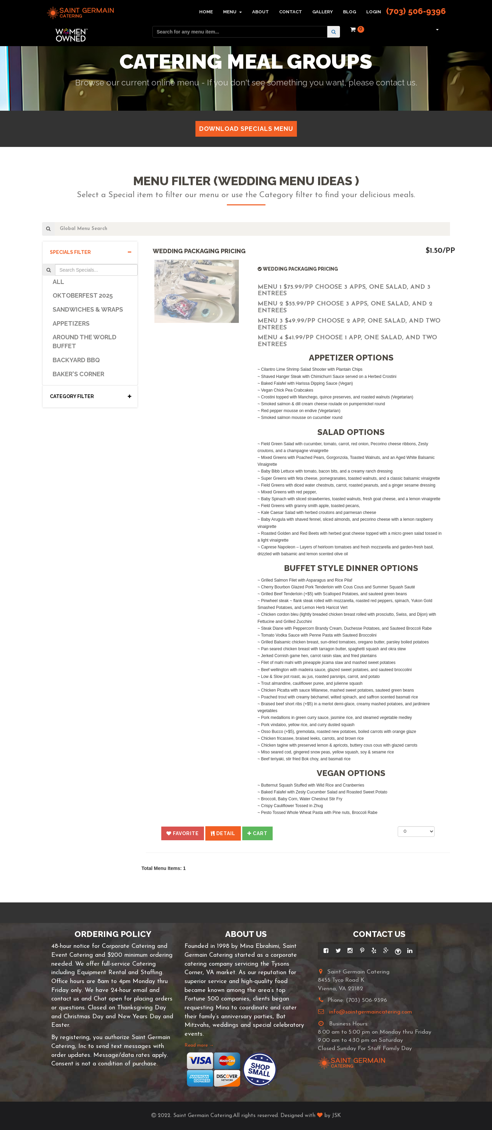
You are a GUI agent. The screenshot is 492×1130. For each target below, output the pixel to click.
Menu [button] (232, 11)
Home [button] (206, 11)
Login (373, 11)
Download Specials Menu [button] (246, 128)
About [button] (260, 11)
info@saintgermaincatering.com (370, 1012)
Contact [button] (290, 11)
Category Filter (90, 396)
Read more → (199, 1045)
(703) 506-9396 (416, 11)
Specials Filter (90, 252)
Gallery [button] (322, 11)
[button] (436, 29)
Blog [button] (349, 11)
